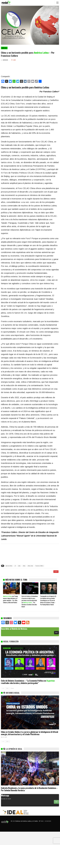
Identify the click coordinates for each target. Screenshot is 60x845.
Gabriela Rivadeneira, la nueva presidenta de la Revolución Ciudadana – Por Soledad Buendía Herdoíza (29, 802)
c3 (15, 565)
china (24, 565)
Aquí (56, 645)
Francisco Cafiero (39, 565)
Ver (56, 815)
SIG (7, 701)
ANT (3, 701)
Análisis (4, 48)
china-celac (30, 565)
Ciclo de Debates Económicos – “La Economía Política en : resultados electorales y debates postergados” (28, 695)
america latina (9, 565)
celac (19, 565)
